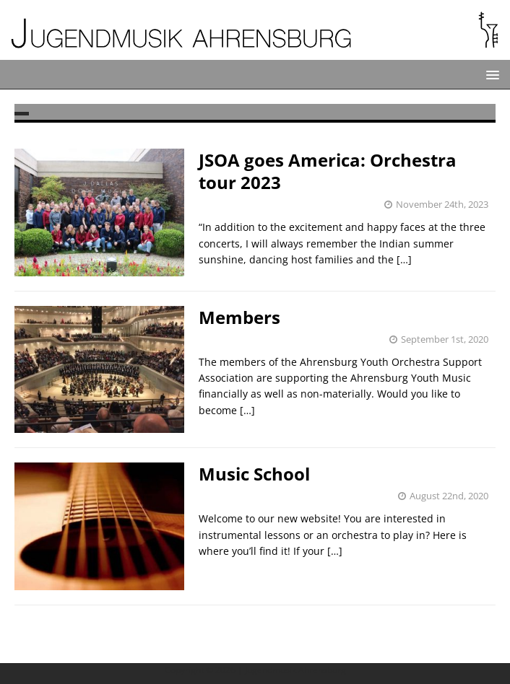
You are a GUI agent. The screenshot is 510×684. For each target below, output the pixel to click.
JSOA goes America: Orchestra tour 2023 (328, 171)
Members (239, 317)
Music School (254, 474)
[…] (404, 259)
